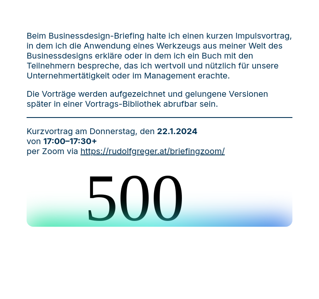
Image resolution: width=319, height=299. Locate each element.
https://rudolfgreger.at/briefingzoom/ (153, 151)
